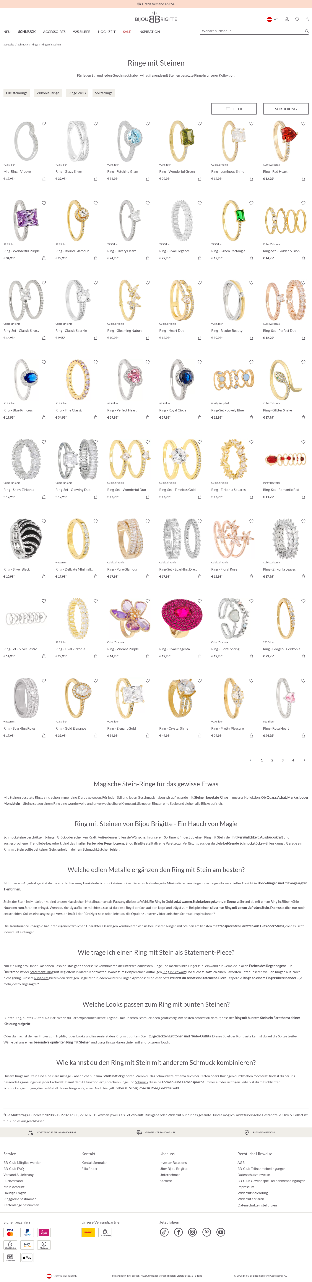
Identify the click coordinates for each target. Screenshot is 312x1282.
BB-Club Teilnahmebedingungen (261, 1168)
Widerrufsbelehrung (252, 1193)
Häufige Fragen (14, 1193)
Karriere (165, 1181)
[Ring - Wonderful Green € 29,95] (182, 151)
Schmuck (27, 31)
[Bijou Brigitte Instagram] (192, 1232)
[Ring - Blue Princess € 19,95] (26, 390)
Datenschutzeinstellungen (257, 1205)
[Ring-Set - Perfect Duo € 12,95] (286, 310)
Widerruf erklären (250, 1199)
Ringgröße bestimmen (19, 1199)
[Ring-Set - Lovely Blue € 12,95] (234, 390)
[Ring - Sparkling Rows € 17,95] (26, 709)
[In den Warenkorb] (251, 417)
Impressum (245, 1187)
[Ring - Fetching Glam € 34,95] (130, 151)
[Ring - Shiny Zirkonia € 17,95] (26, 470)
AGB (241, 1162)
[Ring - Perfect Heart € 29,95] (130, 390)
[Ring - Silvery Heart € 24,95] (130, 231)
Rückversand (13, 1181)
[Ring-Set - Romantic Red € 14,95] (286, 470)
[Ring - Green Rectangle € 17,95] (234, 231)
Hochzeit (106, 31)
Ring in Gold (164, 901)
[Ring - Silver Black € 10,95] (26, 549)
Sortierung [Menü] (286, 109)
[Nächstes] (303, 760)
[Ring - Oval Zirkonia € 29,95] (78, 629)
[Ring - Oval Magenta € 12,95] (182, 629)
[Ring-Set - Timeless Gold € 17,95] (182, 470)
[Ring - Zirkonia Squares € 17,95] (234, 470)
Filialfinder (89, 1168)
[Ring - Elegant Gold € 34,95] (130, 709)
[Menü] (234, 108)
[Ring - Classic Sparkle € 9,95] (78, 310)
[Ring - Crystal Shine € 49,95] (182, 709)
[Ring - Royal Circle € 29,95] (182, 390)
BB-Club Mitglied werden (22, 1162)
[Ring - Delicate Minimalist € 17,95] (78, 549)
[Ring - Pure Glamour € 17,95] (130, 549)
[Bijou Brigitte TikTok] (164, 1232)
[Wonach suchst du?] (254, 31)
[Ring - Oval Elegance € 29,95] (182, 231)
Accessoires (54, 31)
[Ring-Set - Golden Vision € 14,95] (286, 231)
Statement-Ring (42, 972)
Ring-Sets (41, 978)
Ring (118, 1036)
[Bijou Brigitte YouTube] (221, 1232)
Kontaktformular (94, 1162)
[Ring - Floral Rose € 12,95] (234, 549)
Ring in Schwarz (174, 972)
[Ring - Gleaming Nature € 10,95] (130, 310)
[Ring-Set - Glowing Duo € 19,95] (78, 470)
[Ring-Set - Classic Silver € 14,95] (26, 310)
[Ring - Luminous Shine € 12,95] (234, 151)
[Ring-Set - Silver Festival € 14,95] (26, 629)
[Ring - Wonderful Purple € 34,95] (26, 231)
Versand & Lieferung (18, 1174)
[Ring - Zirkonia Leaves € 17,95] (286, 549)
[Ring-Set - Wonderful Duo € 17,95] (130, 470)
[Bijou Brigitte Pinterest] (206, 1232)
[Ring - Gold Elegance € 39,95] (78, 709)
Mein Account (13, 1187)
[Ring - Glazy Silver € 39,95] (78, 151)
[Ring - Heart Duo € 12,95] (182, 310)
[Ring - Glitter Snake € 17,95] (286, 390)
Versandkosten (167, 1275)
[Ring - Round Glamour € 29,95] (78, 231)
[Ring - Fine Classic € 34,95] (78, 390)
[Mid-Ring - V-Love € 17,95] (26, 151)
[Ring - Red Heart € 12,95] (286, 151)
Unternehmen (169, 1174)
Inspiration (149, 31)
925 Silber (81, 31)
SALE (127, 31)
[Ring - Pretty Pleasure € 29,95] (234, 709)
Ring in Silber (280, 901)
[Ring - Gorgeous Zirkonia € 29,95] (286, 629)
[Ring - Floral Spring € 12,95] (234, 629)
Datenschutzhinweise (253, 1174)
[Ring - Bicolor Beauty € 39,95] (234, 310)
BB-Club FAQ (13, 1168)
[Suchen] (307, 31)
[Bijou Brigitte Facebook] (178, 1232)
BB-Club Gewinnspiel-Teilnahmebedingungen (271, 1181)
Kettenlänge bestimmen (21, 1205)
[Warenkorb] (307, 19)
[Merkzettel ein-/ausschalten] (44, 123)
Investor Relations (173, 1162)
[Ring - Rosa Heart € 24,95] (286, 709)
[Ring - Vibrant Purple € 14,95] (130, 629)
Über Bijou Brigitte (173, 1168)
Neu (7, 31)
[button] (286, 19)
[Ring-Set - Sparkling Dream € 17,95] (182, 549)
